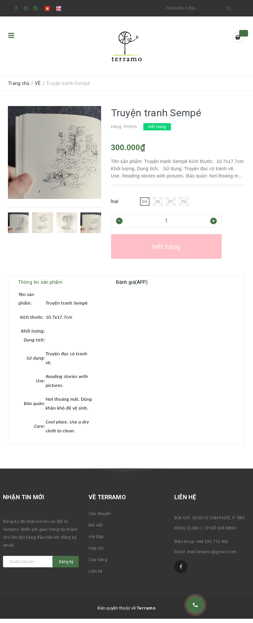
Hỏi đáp (96, 540)
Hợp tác (96, 552)
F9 (184, 201)
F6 (158, 201)
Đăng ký (66, 566)
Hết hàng (166, 246)
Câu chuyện (100, 517)
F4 (145, 201)
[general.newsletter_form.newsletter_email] (33, 566)
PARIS (130, 126)
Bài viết (96, 529)
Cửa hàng (98, 563)
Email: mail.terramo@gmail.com (205, 556)
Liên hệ (96, 575)
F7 (171, 201)
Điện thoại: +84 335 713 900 (201, 545)
